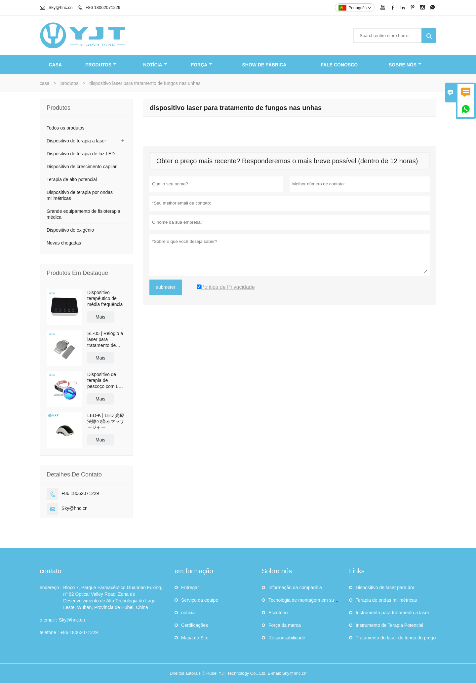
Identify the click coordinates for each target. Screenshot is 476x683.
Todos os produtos (65, 128)
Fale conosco (339, 64)
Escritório (278, 612)
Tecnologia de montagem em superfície (308, 600)
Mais (100, 317)
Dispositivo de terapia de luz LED (81, 153)
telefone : (49, 632)
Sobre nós (405, 64)
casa (55, 64)
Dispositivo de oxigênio (70, 230)
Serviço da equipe (199, 600)
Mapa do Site (195, 637)
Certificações (194, 625)
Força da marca (284, 625)
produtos (100, 64)
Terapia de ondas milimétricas (386, 600)
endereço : (50, 587)
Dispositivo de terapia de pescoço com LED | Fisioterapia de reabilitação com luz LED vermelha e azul (106, 380)
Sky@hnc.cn (61, 7)
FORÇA (202, 64)
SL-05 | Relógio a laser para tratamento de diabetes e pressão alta (105, 339)
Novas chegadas (64, 243)
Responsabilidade (286, 637)
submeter (165, 287)
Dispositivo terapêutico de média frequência (105, 298)
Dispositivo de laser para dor (385, 587)
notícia (155, 64)
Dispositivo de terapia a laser (76, 140)
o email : (48, 620)
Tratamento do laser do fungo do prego (396, 637)
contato (50, 571)
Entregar (190, 587)
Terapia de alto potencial (72, 179)
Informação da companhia (295, 587)
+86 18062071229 (103, 7)
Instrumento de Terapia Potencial (389, 625)
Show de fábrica (264, 64)
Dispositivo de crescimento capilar (82, 166)
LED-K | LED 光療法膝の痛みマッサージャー (105, 421)
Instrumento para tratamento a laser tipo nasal (403, 612)
